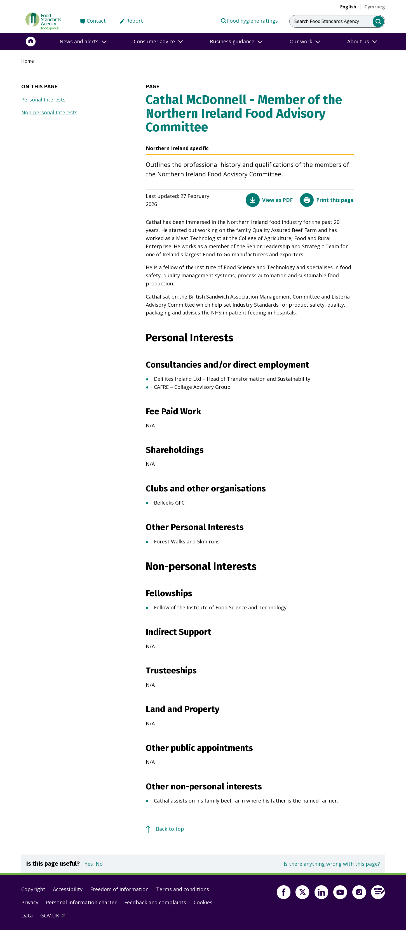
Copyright (33, 889)
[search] (378, 21)
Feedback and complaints (155, 902)
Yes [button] (89, 863)
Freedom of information (119, 889)
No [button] (99, 863)
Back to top (170, 828)
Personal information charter (81, 902)
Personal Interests (43, 99)
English (348, 7)
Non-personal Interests (49, 112)
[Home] (30, 41)
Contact (96, 20)
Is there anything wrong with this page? (332, 863)
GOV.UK (55, 917)
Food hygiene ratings (249, 20)
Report (134, 20)
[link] (374, 7)
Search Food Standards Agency (326, 21)
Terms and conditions (182, 889)
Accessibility (68, 889)
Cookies (203, 902)
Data (27, 915)
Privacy (29, 902)
